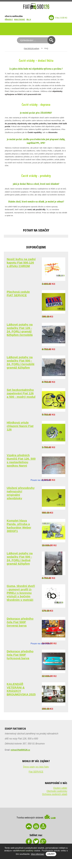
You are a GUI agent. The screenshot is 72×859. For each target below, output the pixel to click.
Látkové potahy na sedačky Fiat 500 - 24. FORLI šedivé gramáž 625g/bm (20, 558)
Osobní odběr (60, 788)
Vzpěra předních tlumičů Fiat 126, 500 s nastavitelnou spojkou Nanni (21, 460)
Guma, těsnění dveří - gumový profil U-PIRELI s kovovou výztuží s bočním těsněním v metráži (21, 592)
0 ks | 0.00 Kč (61, 18)
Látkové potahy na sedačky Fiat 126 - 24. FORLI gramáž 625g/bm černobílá (20, 329)
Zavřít (51, 854)
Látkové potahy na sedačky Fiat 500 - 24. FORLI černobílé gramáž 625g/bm (20, 362)
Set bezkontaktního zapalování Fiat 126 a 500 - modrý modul (21, 393)
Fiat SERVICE (36, 771)
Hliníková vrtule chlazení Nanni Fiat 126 (20, 426)
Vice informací (37, 854)
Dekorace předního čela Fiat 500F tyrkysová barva (20, 655)
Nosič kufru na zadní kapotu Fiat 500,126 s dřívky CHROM (21, 262)
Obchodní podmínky (57, 791)
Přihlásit (9, 19)
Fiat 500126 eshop (31, 48)
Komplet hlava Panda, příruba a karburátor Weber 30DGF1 (19, 526)
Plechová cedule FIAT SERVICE (18, 293)
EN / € (28, 19)
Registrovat (19, 19)
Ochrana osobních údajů (54, 794)
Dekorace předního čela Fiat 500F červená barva (20, 622)
